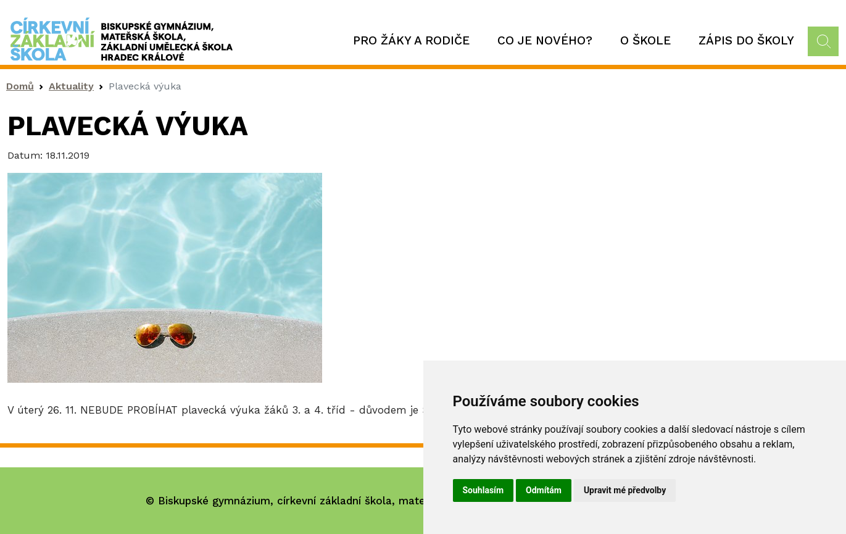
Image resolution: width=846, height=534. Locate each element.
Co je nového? (544, 40)
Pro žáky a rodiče (411, 40)
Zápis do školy (746, 40)
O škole (645, 40)
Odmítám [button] (544, 490)
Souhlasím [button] (483, 490)
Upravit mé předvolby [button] (625, 490)
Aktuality (71, 86)
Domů (20, 86)
